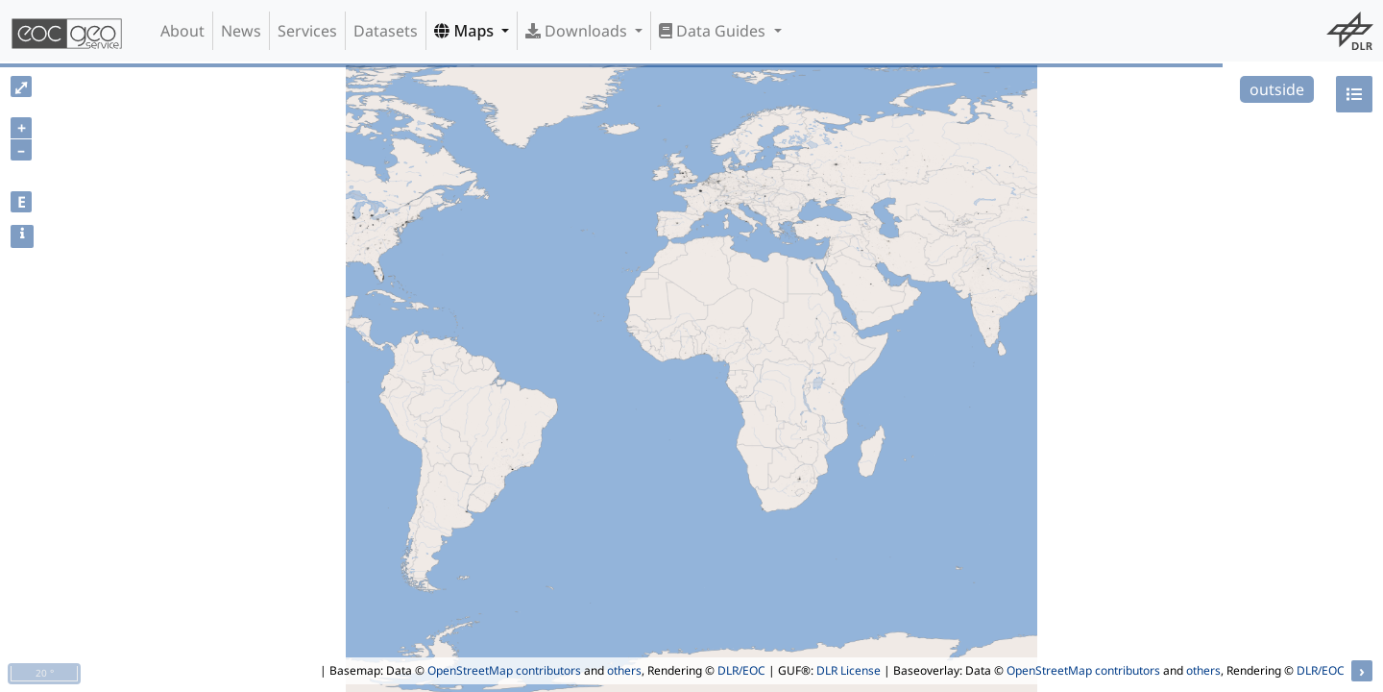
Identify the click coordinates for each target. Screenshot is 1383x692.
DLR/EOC (741, 670)
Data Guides (714, 30)
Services (307, 30)
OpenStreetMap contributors (504, 670)
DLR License (848, 670)
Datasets (385, 30)
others (624, 670)
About (182, 30)
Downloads (578, 30)
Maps (465, 30)
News (241, 30)
